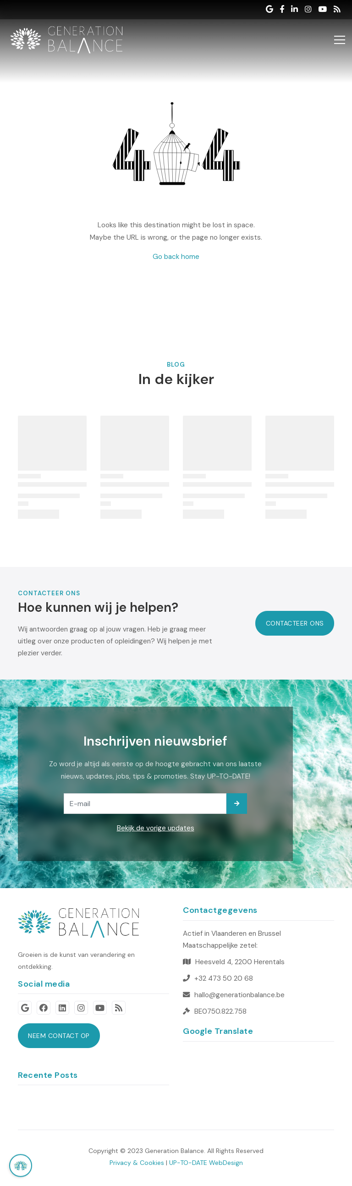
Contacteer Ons (295, 623)
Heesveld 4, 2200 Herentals (240, 961)
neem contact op (59, 1036)
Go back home (176, 256)
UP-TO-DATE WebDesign (206, 1163)
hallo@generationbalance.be (239, 994)
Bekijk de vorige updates (155, 828)
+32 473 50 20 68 (223, 978)
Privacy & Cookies (137, 1163)
